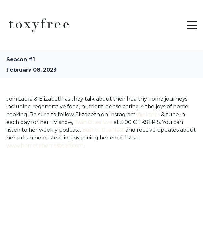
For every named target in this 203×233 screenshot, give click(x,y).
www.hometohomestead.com (44, 145)
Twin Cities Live (93, 122)
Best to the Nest (103, 130)
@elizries (148, 114)
